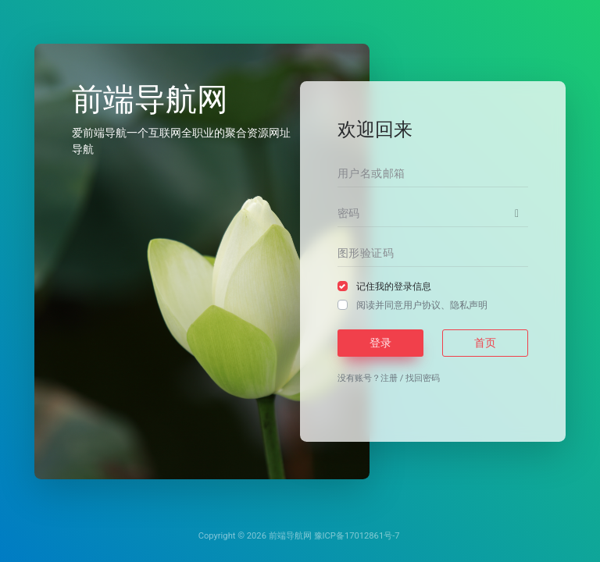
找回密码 (422, 378)
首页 (485, 342)
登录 (380, 342)
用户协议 (422, 305)
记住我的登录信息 (393, 286)
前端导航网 (290, 536)
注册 (389, 378)
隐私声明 (469, 305)
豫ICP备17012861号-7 (357, 536)
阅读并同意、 (422, 305)
